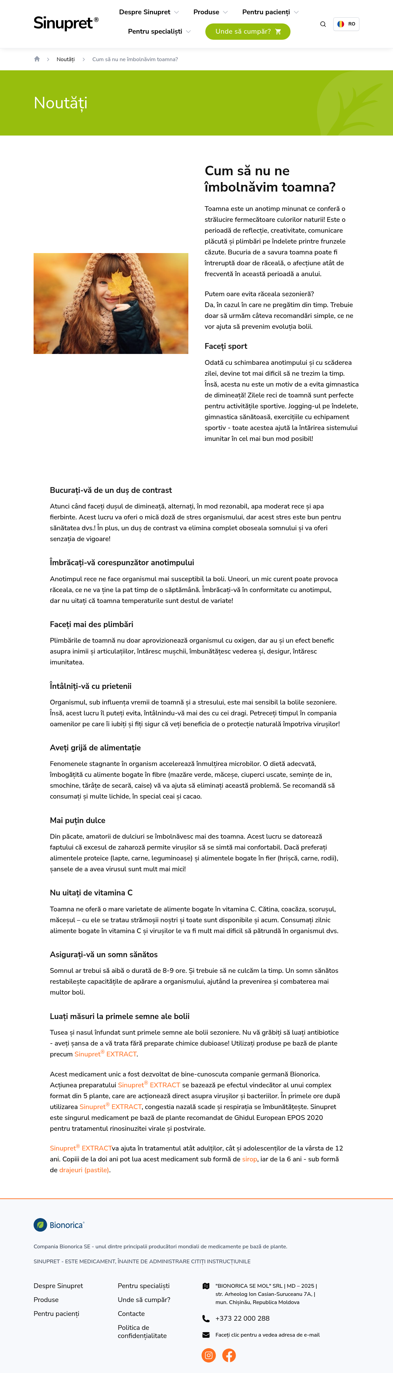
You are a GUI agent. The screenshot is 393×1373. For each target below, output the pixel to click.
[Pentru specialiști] (155, 32)
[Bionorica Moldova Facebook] (229, 1355)
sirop (249, 1159)
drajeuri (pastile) (84, 1170)
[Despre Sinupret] (144, 12)
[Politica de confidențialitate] (154, 1332)
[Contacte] (131, 1314)
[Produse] (206, 12)
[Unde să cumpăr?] (248, 31)
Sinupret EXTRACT (106, 1054)
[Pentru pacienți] (266, 12)
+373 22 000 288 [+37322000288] (242, 1319)
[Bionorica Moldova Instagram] (209, 1355)
